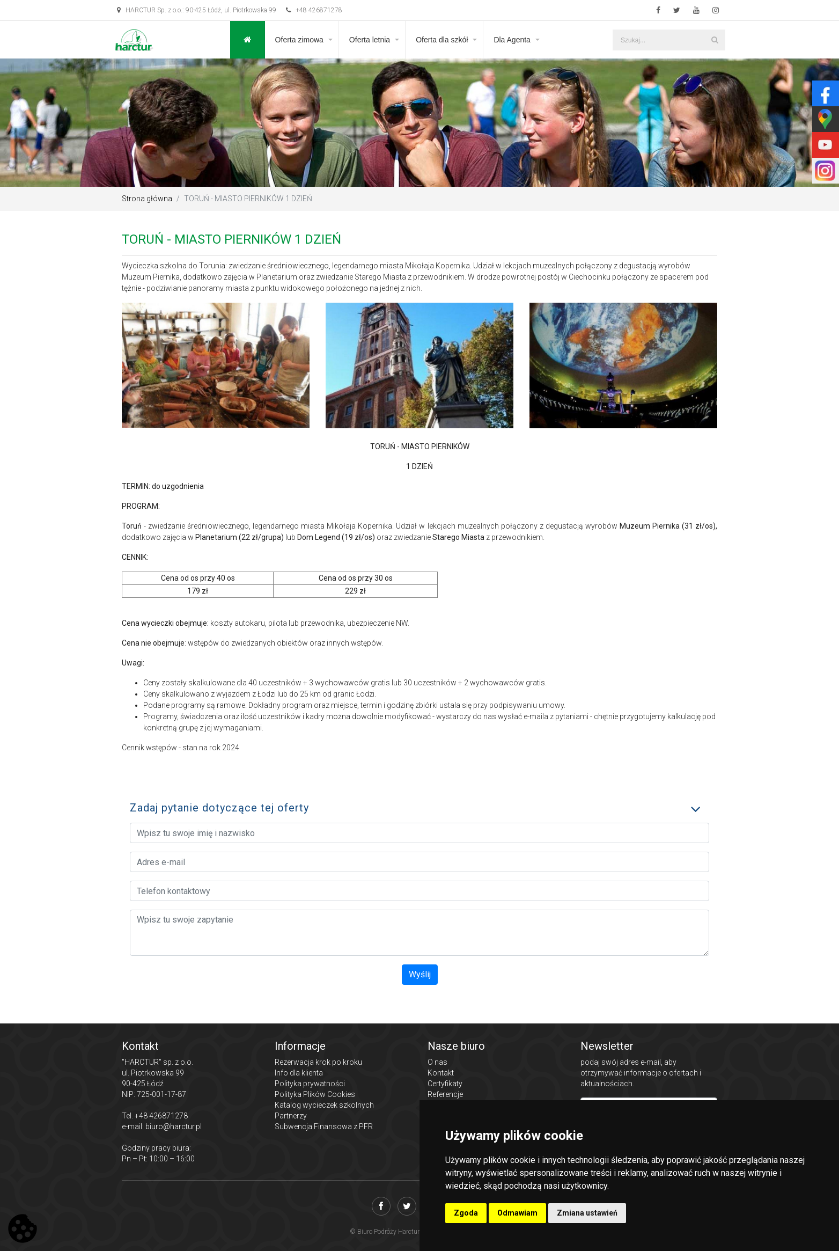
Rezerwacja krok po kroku (318, 1062)
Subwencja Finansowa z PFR (324, 1126)
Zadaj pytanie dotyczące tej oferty (219, 807)
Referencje (445, 1094)
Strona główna (147, 198)
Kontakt (441, 1073)
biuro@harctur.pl (173, 1126)
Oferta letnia (369, 39)
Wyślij (420, 974)
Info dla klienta (299, 1073)
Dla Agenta (512, 39)
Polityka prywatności (310, 1083)
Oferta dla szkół (442, 39)
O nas (437, 1062)
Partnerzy (291, 1115)
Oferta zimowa (299, 39)
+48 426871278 (314, 10)
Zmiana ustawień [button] (587, 1213)
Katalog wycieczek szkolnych (324, 1105)
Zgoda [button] (466, 1213)
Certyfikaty (445, 1083)
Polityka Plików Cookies (315, 1094)
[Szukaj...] (669, 40)
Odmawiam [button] (517, 1213)
